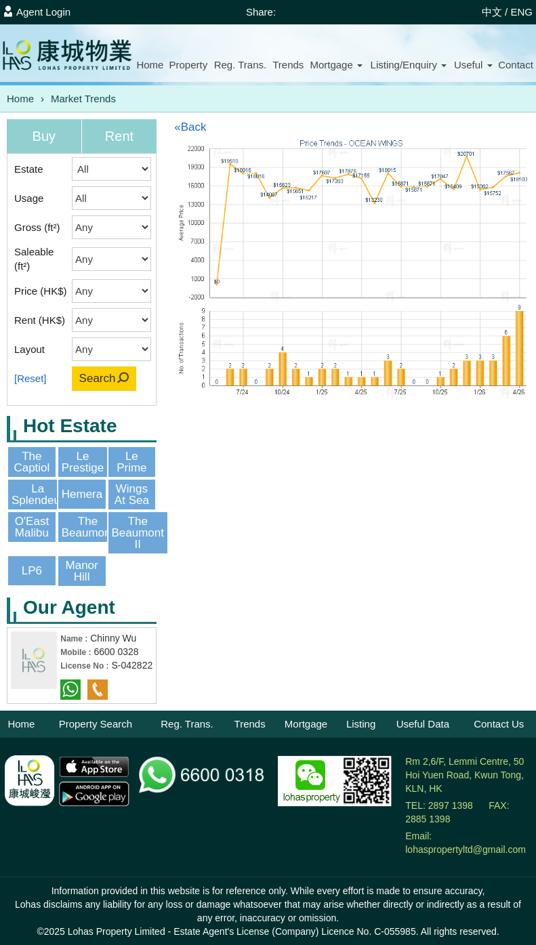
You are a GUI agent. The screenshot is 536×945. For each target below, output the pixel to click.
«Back (190, 127)
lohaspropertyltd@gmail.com (465, 849)
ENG (521, 12)
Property (188, 64)
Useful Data (422, 724)
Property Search (95, 724)
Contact (515, 64)
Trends (288, 64)
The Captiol (31, 462)
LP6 (32, 570)
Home (149, 64)
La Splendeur (38, 494)
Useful (473, 64)
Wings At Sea (132, 494)
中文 (492, 12)
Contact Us (499, 724)
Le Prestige (83, 462)
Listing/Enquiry (409, 64)
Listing (360, 724)
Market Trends (83, 98)
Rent (119, 136)
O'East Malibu (32, 527)
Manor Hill (82, 571)
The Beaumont (88, 527)
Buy (44, 136)
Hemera (82, 494)
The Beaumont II (138, 533)
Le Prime (131, 462)
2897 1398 (450, 805)
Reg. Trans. (240, 64)
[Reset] (30, 378)
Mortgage (336, 64)
